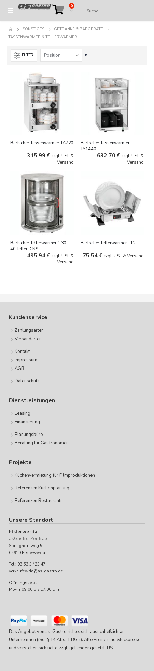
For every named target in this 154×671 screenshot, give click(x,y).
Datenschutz (27, 381)
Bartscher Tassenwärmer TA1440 (105, 146)
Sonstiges (33, 29)
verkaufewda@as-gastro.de (36, 571)
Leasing (22, 413)
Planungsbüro (29, 434)
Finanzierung (27, 422)
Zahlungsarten (29, 330)
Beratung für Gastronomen (42, 443)
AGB (19, 368)
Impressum (26, 360)
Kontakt (22, 351)
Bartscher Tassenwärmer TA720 (41, 143)
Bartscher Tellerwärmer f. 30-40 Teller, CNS (39, 246)
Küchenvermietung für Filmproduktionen (55, 475)
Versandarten (28, 339)
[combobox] (113, 11)
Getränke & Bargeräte (78, 29)
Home (10, 29)
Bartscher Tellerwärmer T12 (108, 243)
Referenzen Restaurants (39, 500)
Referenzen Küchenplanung (42, 488)
